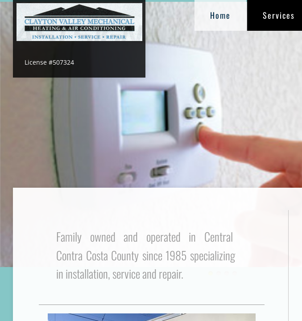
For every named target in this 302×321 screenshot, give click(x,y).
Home (220, 15)
